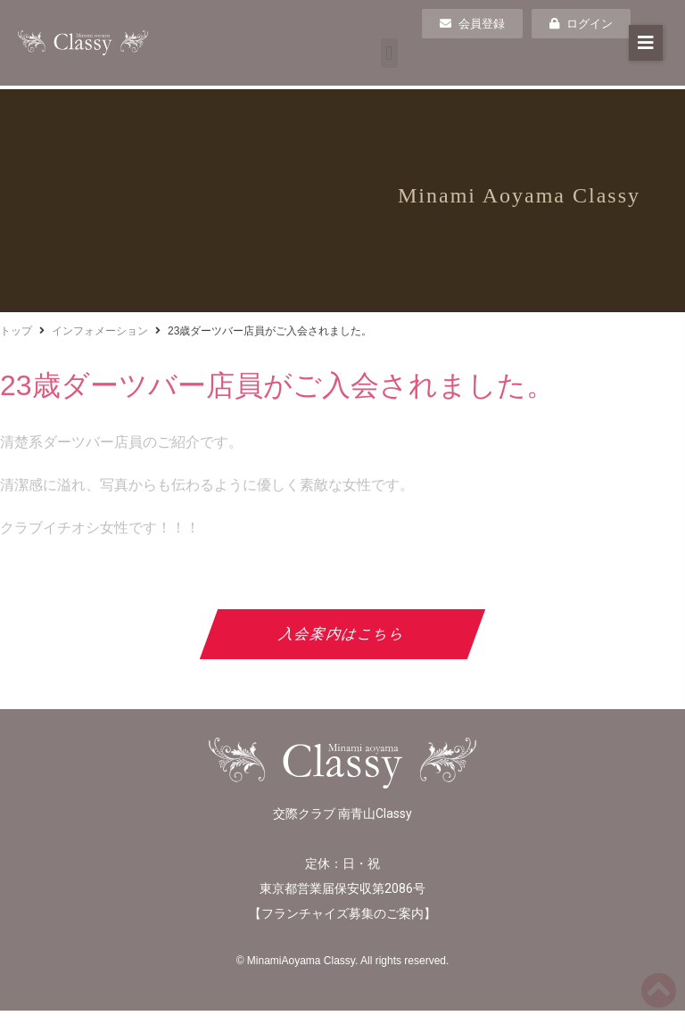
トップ (16, 331)
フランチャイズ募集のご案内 (342, 913)
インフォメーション (100, 331)
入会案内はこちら (343, 633)
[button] (389, 53)
